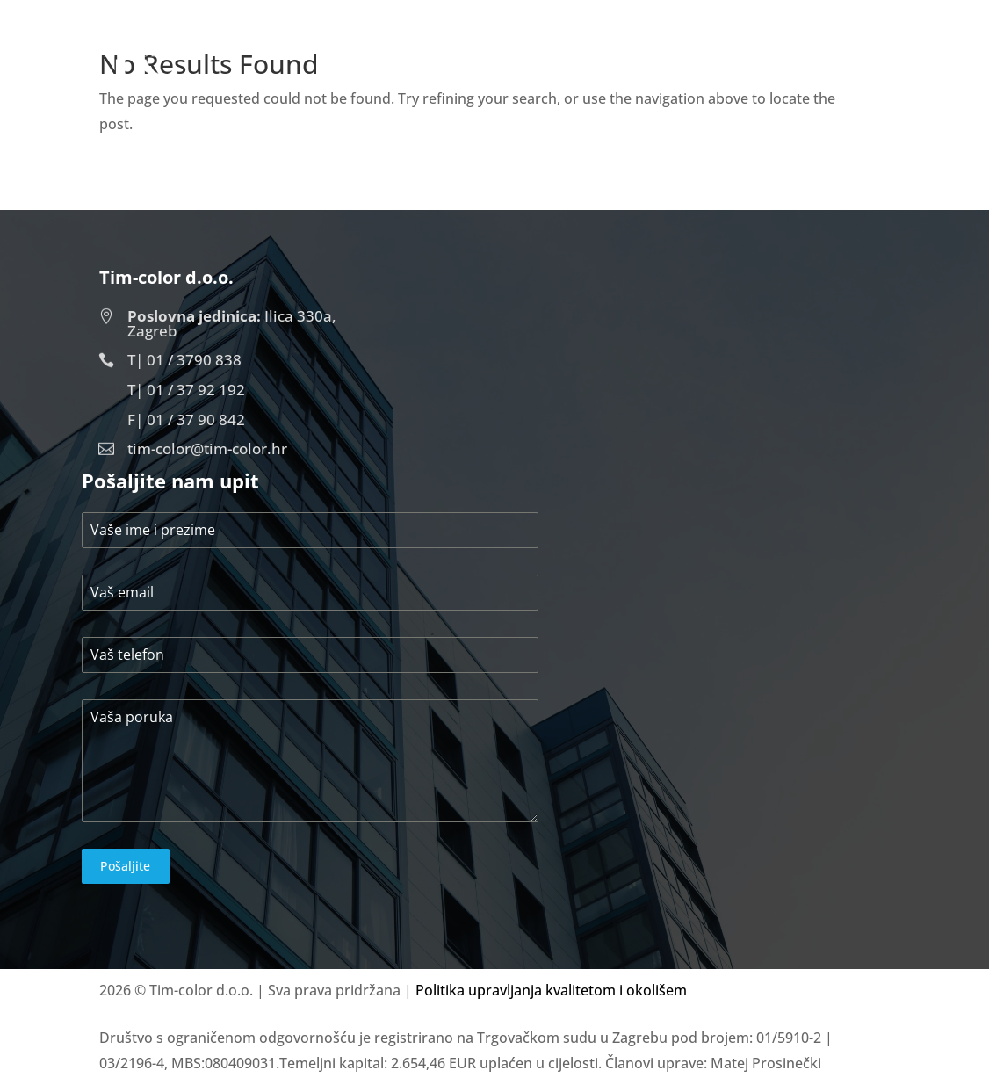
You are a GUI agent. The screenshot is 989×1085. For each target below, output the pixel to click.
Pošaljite (125, 865)
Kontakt (849, 65)
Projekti (751, 65)
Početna (563, 65)
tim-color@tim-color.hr (207, 448)
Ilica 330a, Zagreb (231, 323)
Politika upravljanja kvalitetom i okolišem (551, 990)
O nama (658, 65)
